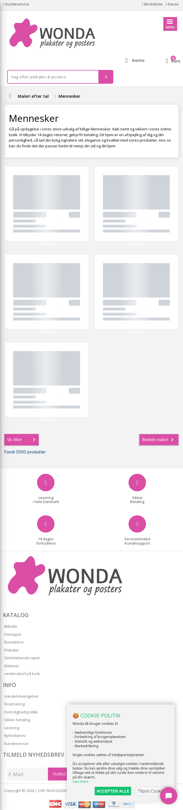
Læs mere (80, 781)
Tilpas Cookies (152, 791)
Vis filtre (22, 439)
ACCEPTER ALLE (113, 791)
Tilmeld (59, 774)
